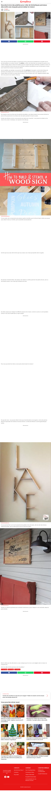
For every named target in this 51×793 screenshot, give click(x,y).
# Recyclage (4, 669)
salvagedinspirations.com (5, 112)
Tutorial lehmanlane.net (4, 605)
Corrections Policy (30, 772)
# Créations (17, 669)
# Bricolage (11, 669)
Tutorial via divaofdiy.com (5, 522)
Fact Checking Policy (30, 770)
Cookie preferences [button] (42, 773)
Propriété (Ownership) (31, 776)
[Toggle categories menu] (2, 1)
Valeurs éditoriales (30, 774)
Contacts (16, 772)
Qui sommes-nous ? (19, 770)
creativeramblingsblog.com (5, 216)
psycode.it (16, 774)
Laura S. (6, 9)
